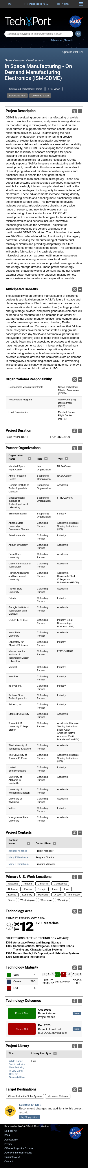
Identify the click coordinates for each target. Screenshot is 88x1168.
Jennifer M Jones (18, 851)
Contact (8, 1161)
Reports (63, 4)
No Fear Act (10, 1130)
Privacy (8, 1144)
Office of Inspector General (18, 1148)
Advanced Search (61, 40)
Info (74, 111)
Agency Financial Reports (18, 1152)
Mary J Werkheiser (19, 857)
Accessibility (11, 1139)
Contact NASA (12, 1157)
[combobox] (38, 34)
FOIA (7, 1135)
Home (8, 4)
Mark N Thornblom (19, 864)
